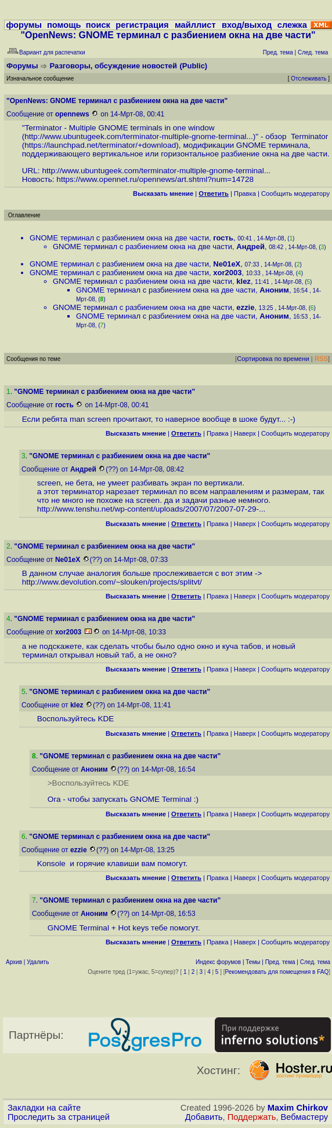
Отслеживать (308, 78)
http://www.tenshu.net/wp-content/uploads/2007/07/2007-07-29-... (151, 509)
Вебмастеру (304, 1117)
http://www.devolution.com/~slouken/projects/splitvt (111, 582)
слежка (292, 25)
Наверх (245, 433)
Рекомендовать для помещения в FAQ (277, 972)
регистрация (142, 25)
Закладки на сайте (44, 1107)
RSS (321, 358)
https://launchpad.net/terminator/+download (100, 145)
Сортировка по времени (273, 358)
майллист (195, 25)
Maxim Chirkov (298, 1107)
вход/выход (247, 25)
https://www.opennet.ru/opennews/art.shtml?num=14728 (155, 179)
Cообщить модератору (295, 193)
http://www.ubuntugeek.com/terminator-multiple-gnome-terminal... (138, 136)
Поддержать (252, 1117)
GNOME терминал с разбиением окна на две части (119, 237)
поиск (98, 25)
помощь (64, 25)
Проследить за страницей (59, 1117)
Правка (245, 193)
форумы (24, 25)
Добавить (204, 1117)
